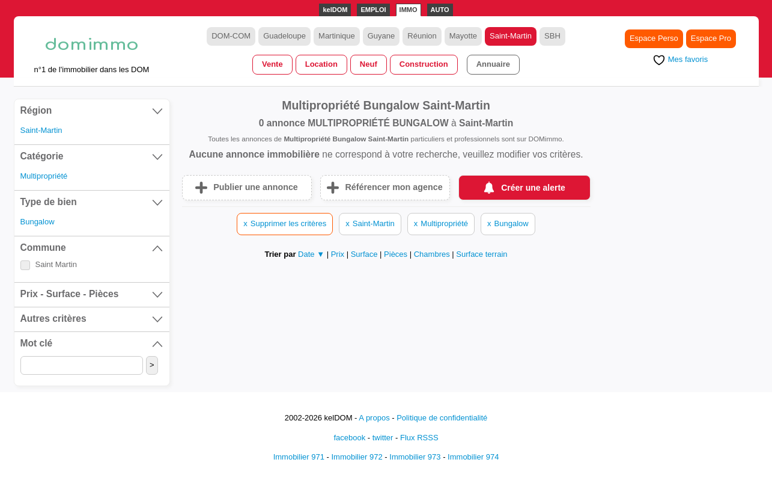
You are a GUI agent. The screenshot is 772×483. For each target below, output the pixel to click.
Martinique (336, 35)
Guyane (381, 35)
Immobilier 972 (356, 456)
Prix (339, 254)
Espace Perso (654, 38)
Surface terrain (481, 254)
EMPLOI (373, 9)
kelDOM (335, 9)
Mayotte (463, 35)
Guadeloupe (284, 35)
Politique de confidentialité (442, 417)
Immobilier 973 (414, 456)
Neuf (368, 64)
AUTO (440, 9)
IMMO (409, 9)
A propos (374, 417)
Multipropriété (44, 175)
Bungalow (37, 221)
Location (321, 64)
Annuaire (493, 64)
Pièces (397, 254)
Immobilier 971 (298, 456)
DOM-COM (231, 35)
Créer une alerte (533, 187)
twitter (383, 437)
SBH (552, 35)
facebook (349, 437)
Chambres (433, 254)
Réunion (421, 35)
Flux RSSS (419, 437)
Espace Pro (711, 38)
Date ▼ (311, 254)
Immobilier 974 (473, 456)
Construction (424, 64)
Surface (365, 254)
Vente (272, 64)
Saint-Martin (511, 35)
